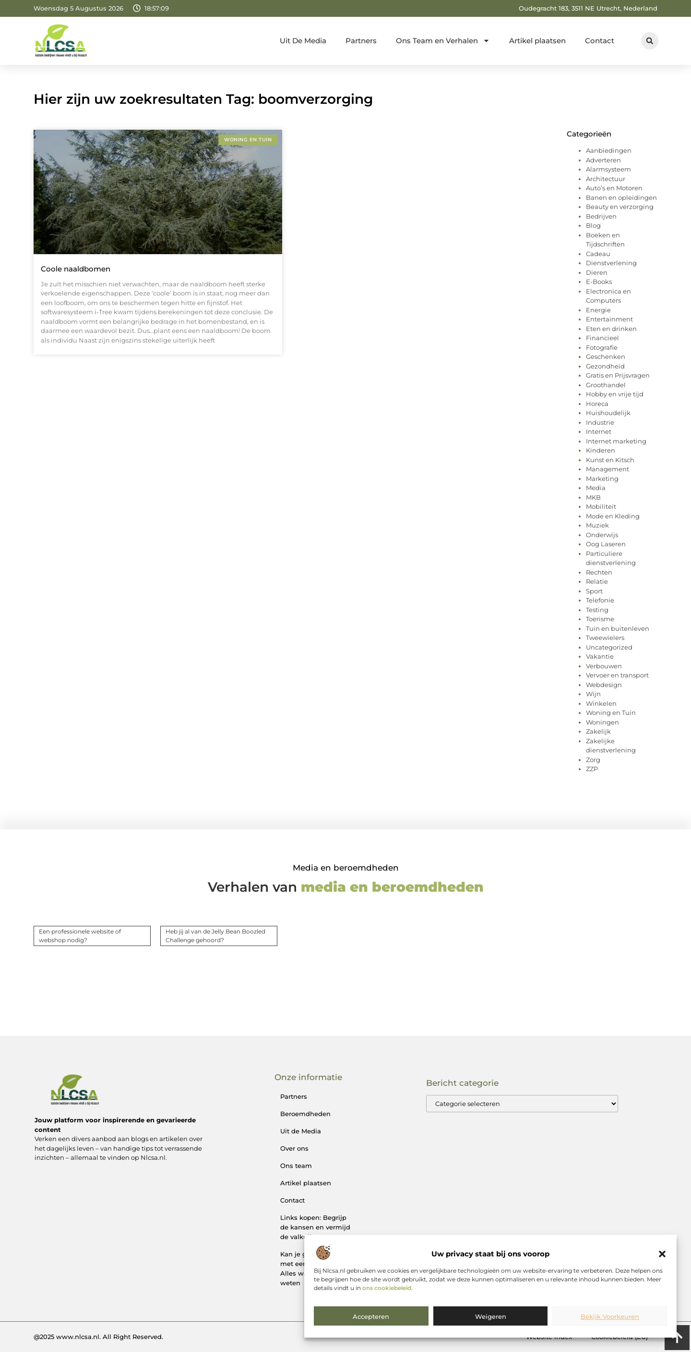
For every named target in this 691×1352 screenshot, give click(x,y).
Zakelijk (598, 731)
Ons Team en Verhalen (443, 40)
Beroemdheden (305, 1114)
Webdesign (604, 684)
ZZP (592, 769)
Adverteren (603, 160)
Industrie (600, 422)
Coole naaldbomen (75, 268)
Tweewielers (605, 637)
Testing (597, 610)
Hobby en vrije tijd (614, 394)
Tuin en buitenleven (617, 628)
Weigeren (490, 1316)
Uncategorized (609, 647)
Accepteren (371, 1316)
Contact (599, 40)
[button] (662, 1254)
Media (596, 488)
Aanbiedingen (608, 150)
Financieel (602, 338)
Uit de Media (300, 1131)
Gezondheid (605, 366)
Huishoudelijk (608, 413)
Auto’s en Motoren (614, 188)
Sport (594, 591)
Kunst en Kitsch (610, 460)
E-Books (599, 281)
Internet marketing (616, 441)
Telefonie (600, 600)
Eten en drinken (611, 328)
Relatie (597, 581)
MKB (593, 497)
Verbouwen (604, 666)
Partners (361, 40)
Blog (593, 225)
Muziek (597, 525)
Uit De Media (303, 40)
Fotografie (602, 347)
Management (607, 469)
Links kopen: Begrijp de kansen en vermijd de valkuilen (315, 1227)
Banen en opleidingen (621, 197)
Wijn (593, 694)
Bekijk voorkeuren (610, 1316)
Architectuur (605, 179)
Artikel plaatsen (537, 40)
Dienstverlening (611, 263)
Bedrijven (601, 216)
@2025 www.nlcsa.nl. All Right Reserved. (98, 1336)
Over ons (294, 1148)
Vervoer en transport (617, 675)
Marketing (602, 478)
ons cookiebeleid (386, 1287)
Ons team (296, 1165)
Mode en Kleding (613, 516)
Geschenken (605, 356)
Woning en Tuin (611, 712)
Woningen (602, 722)
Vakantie (600, 656)
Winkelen (601, 703)
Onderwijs (602, 535)
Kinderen (600, 450)
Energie (598, 310)
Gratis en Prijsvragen (618, 375)
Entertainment (609, 319)
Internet (598, 431)
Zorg (593, 759)
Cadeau (598, 254)
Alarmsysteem (608, 169)
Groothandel (606, 385)
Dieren (597, 272)
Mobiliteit (601, 506)
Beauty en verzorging (620, 206)
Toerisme (600, 619)
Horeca (597, 403)
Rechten (599, 572)
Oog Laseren (606, 544)
